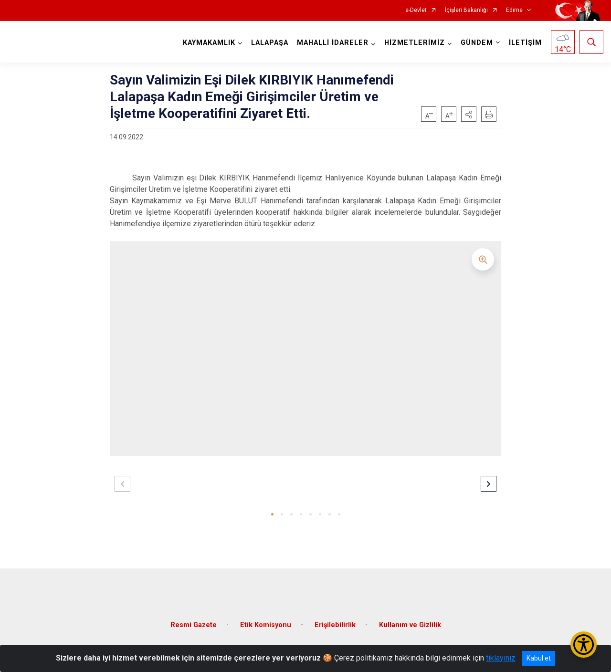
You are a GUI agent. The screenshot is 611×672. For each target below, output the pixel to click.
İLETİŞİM (524, 43)
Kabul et (539, 658)
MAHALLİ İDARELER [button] (332, 43)
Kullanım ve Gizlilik (410, 622)
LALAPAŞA (269, 43)
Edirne (514, 10)
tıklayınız (501, 657)
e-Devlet (416, 10)
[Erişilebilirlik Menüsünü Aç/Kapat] (583, 644)
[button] (468, 114)
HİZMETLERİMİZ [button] (414, 43)
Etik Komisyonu (265, 622)
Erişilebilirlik (335, 622)
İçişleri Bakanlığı (466, 10)
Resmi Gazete (193, 622)
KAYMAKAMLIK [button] (208, 43)
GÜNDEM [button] (476, 43)
